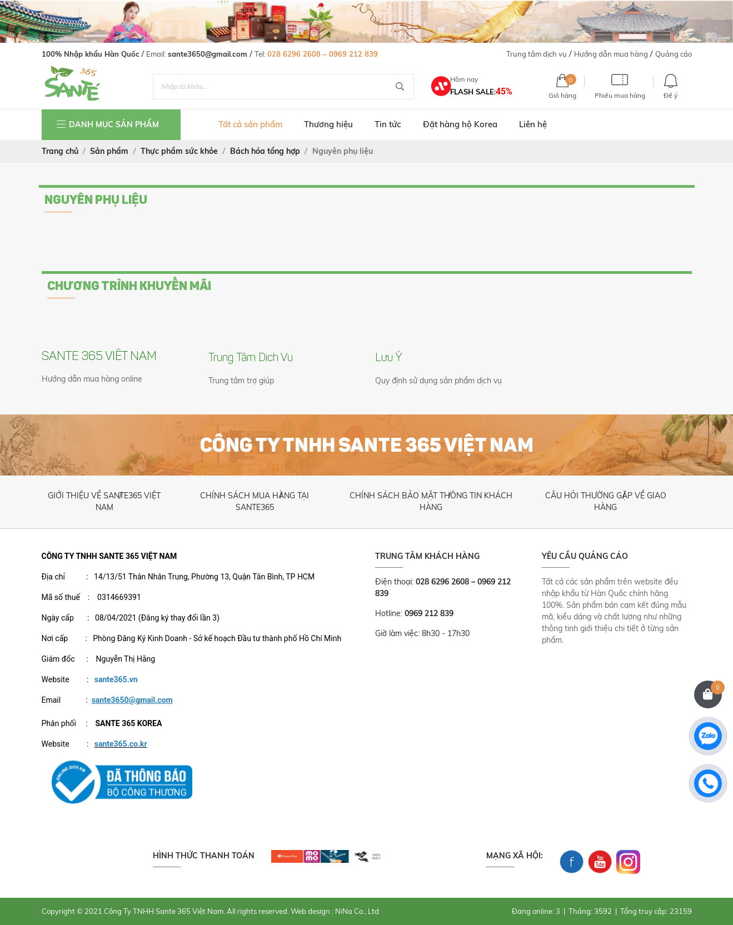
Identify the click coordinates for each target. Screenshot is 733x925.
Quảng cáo (673, 53)
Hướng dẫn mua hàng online (92, 379)
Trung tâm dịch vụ (536, 53)
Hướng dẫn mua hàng (611, 53)
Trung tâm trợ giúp (241, 381)
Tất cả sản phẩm (250, 124)
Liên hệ (533, 124)
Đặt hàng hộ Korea (460, 124)
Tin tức (388, 124)
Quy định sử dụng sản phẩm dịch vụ (438, 381)
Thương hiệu (328, 124)
